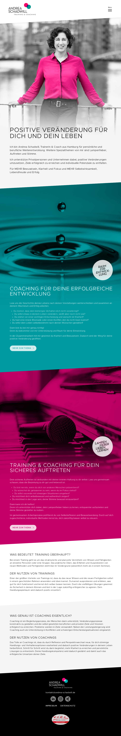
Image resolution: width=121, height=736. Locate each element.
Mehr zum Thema (26, 348)
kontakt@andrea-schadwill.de (60, 693)
